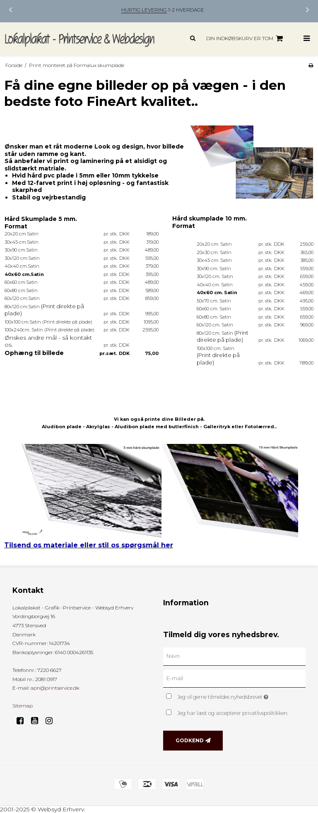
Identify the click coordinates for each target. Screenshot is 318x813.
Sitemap (22, 706)
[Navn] (234, 656)
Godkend (190, 740)
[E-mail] (234, 678)
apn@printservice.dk (55, 688)
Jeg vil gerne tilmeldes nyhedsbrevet (241, 695)
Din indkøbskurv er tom (245, 38)
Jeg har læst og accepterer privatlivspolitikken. (232, 713)
